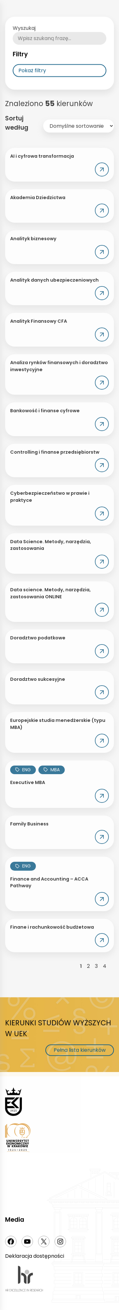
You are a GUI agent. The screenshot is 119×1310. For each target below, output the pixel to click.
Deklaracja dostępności (34, 1256)
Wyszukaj (24, 42)
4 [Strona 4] (104, 966)
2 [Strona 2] (88, 966)
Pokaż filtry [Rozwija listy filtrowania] (32, 84)
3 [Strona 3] (96, 966)
